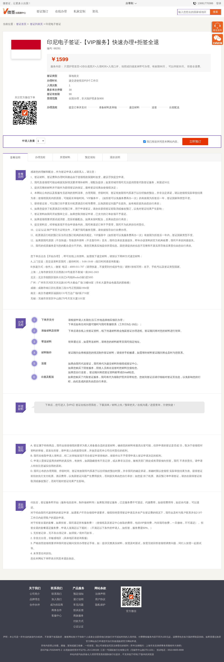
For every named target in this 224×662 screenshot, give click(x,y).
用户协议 (100, 599)
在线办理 (61, 11)
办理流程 (40, 157)
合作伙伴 (35, 604)
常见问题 (78, 604)
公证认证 (78, 626)
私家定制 (79, 11)
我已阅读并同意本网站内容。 (161, 141)
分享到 (131, 4)
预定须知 (90, 157)
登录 (218, 3)
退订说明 (78, 599)
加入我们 (56, 599)
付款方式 (78, 621)
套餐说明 (15, 157)
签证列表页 (36, 24)
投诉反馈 (78, 610)
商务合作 (56, 610)
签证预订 (42, 11)
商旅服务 (78, 615)
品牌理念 (35, 599)
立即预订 (195, 141)
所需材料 (65, 157)
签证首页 (21, 24)
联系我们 (56, 593)
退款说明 (115, 157)
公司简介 (35, 593)
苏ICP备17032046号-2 (51, 650)
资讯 (95, 11)
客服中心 (56, 615)
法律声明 (100, 593)
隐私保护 (100, 604)
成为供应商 (56, 604)
